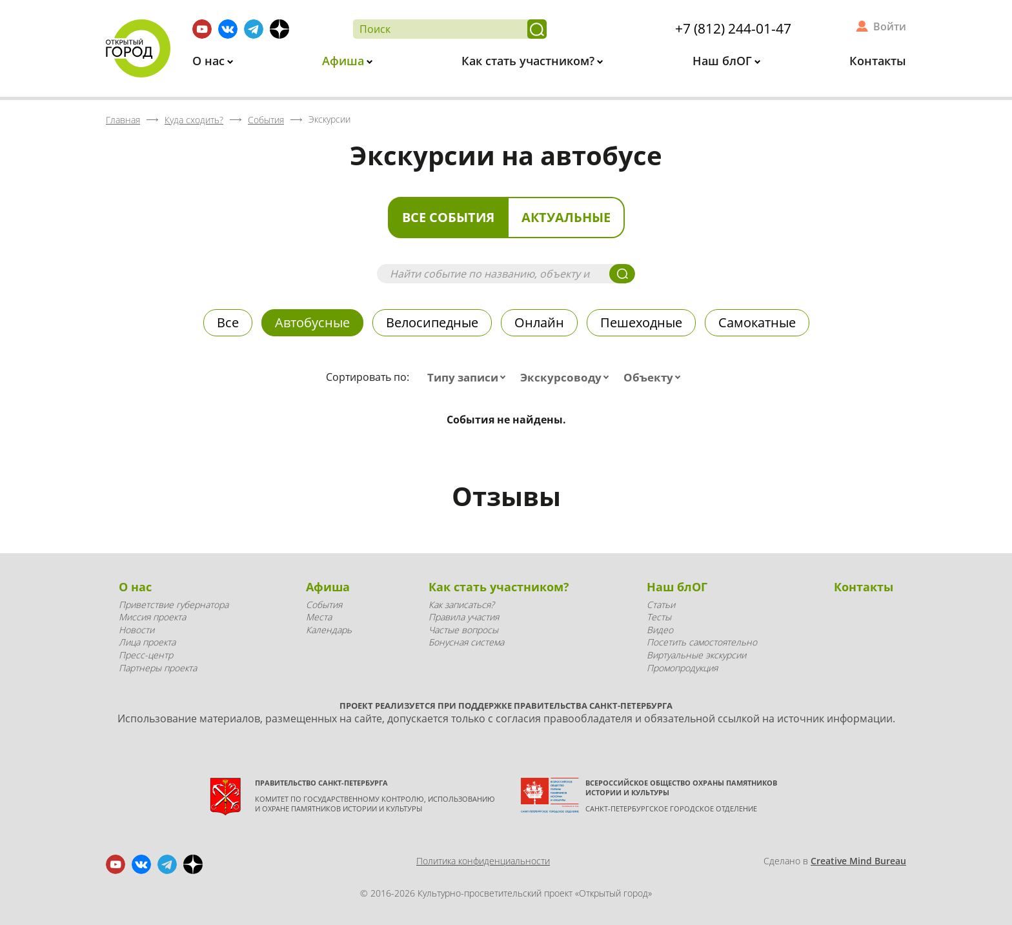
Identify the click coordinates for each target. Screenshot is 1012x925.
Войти (889, 26)
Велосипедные (432, 322)
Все (228, 322)
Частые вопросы (463, 630)
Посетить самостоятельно (702, 642)
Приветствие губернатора (173, 604)
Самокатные (757, 322)
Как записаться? (461, 604)
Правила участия (464, 617)
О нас (210, 60)
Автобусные (312, 322)
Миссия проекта (152, 617)
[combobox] (469, 378)
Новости (136, 630)
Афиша (344, 60)
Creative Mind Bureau (858, 861)
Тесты (659, 617)
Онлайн (539, 322)
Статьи (661, 604)
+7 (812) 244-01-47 (733, 28)
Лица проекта (147, 642)
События (324, 604)
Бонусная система (466, 642)
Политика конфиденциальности (483, 861)
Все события (448, 217)
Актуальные (566, 217)
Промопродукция (682, 668)
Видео (660, 630)
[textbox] (469, 378)
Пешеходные (641, 322)
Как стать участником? (529, 60)
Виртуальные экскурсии (696, 655)
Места (319, 617)
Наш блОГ (724, 60)
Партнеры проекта (158, 668)
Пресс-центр (146, 655)
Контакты (877, 60)
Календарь (329, 630)
